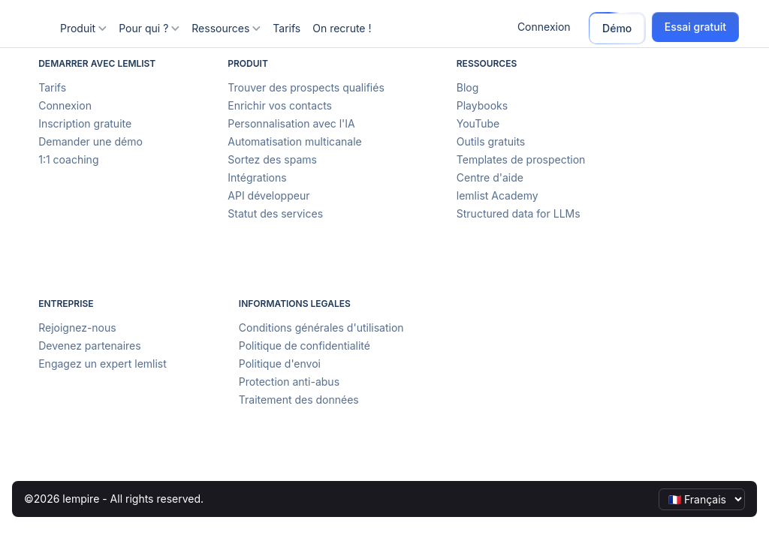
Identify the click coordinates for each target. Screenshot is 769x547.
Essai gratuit (695, 26)
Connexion (544, 26)
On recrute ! (341, 28)
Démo (617, 28)
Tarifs (286, 28)
